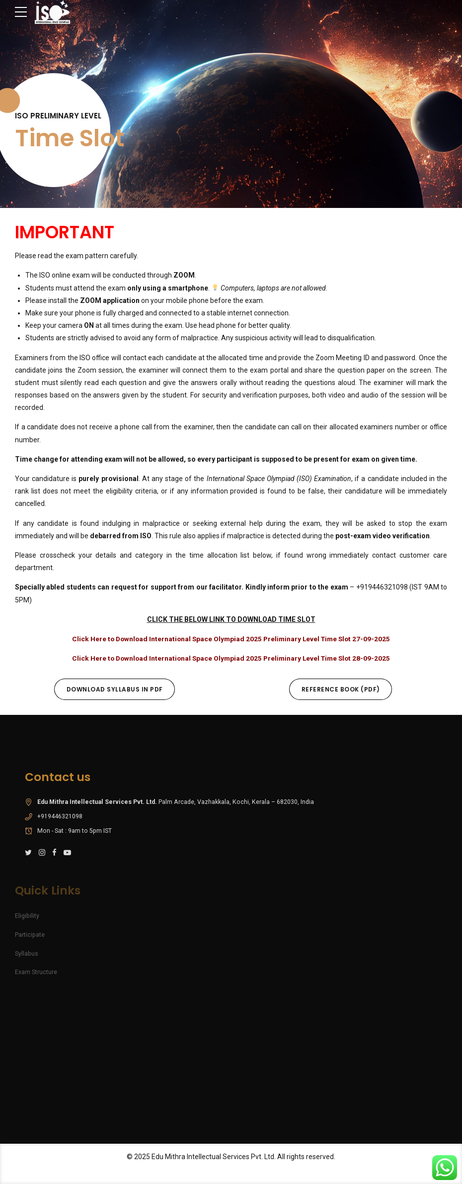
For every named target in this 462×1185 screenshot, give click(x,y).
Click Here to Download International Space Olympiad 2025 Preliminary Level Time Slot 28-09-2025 (231, 658)
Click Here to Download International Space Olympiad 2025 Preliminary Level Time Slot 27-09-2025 (231, 639)
